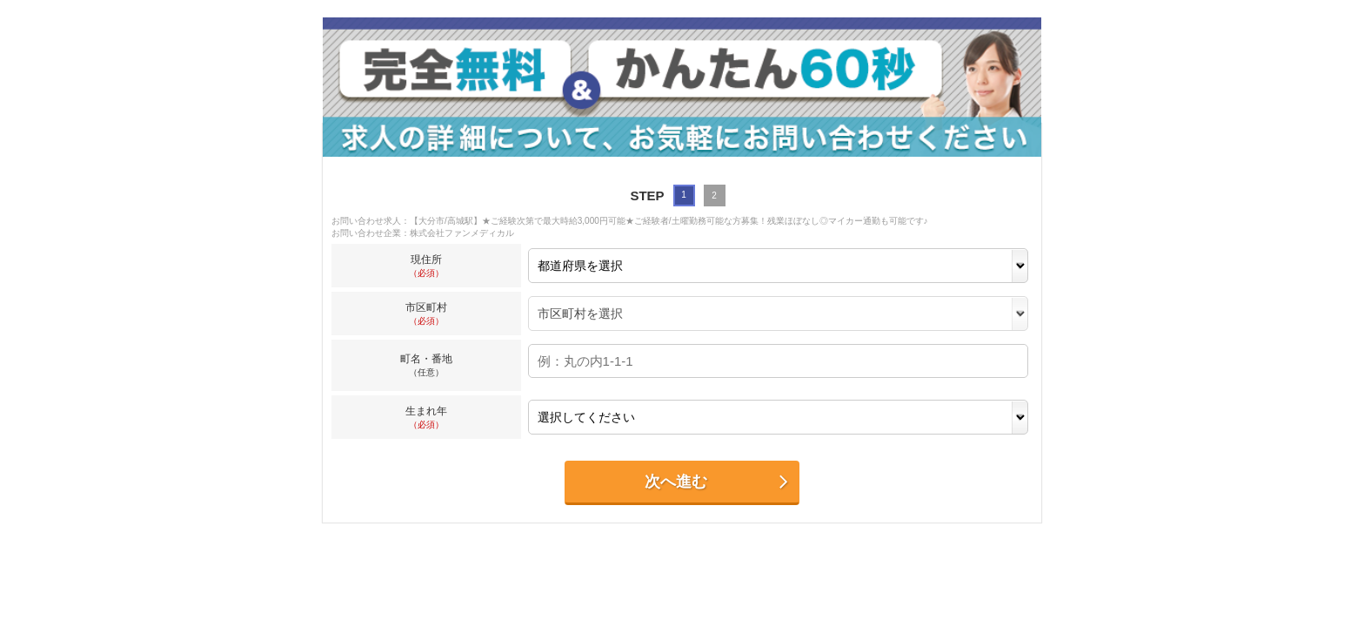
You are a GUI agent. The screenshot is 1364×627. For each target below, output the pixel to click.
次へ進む (718, 482)
